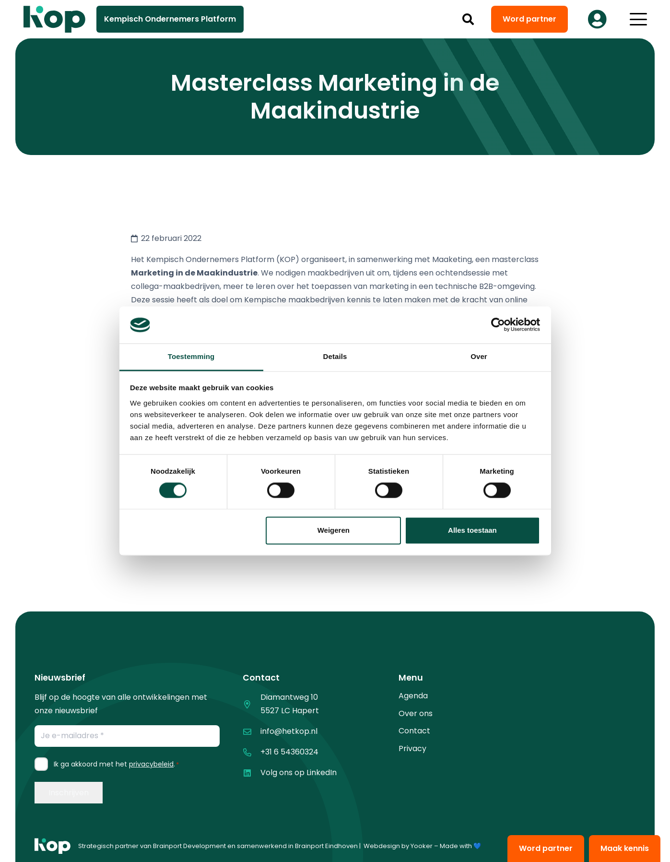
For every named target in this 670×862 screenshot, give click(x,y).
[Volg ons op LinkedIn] (251, 773)
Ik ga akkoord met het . (116, 764)
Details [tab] (335, 356)
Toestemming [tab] (191, 356)
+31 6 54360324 (289, 751)
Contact (414, 730)
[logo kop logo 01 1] (53, 846)
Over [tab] (478, 356)
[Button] (597, 19)
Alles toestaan (472, 530)
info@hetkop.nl (288, 731)
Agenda (413, 695)
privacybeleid (151, 764)
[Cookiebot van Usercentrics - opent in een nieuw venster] (498, 325)
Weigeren (333, 530)
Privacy (412, 748)
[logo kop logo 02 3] (55, 19)
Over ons (416, 713)
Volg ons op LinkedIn (298, 772)
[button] (468, 19)
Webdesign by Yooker (398, 845)
